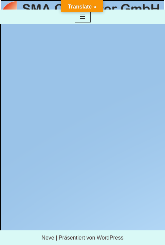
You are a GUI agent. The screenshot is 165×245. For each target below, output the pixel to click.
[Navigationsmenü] (83, 16)
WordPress (110, 238)
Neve (47, 238)
